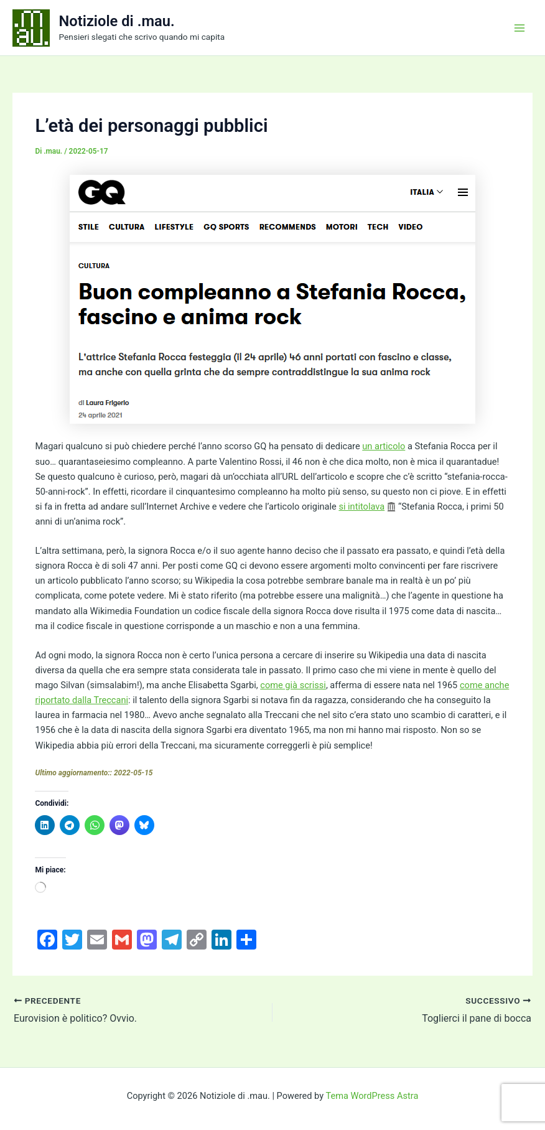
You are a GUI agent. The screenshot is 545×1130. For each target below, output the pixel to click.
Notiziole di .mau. (117, 21)
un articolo (383, 446)
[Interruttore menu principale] (519, 28)
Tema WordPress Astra (371, 1095)
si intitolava (361, 506)
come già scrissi (293, 685)
